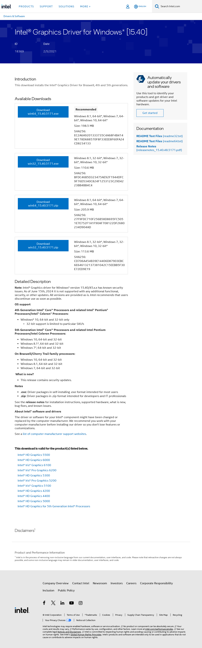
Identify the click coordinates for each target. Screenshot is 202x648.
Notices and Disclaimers (69, 631)
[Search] (157, 6)
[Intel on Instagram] (81, 603)
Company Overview (56, 583)
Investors (117, 583)
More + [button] (85, 6)
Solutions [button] (66, 6)
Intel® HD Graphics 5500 (34, 455)
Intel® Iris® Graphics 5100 (34, 486)
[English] (140, 6)
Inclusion (48, 590)
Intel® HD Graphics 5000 (34, 501)
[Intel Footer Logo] (22, 610)
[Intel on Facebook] (44, 603)
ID (16, 44)
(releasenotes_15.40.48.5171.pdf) (159, 148)
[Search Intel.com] (180, 6)
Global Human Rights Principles (86, 634)
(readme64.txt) (159, 141)
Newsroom (100, 583)
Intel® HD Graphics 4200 (34, 491)
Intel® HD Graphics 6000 (34, 460)
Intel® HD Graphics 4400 (34, 496)
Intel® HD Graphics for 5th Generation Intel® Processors (54, 506)
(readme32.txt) (159, 136)
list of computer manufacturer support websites (54, 434)
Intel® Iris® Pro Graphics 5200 (37, 480)
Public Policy (66, 590)
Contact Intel (80, 583)
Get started (150, 113)
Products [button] (26, 6)
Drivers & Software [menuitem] (14, 16)
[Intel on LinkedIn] (62, 603)
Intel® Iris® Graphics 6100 (34, 465)
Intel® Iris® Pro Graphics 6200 (37, 470)
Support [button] (46, 6)
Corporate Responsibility (156, 583)
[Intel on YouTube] (71, 603)
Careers (131, 583)
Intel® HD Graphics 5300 (34, 475)
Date (46, 44)
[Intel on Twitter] (53, 603)
